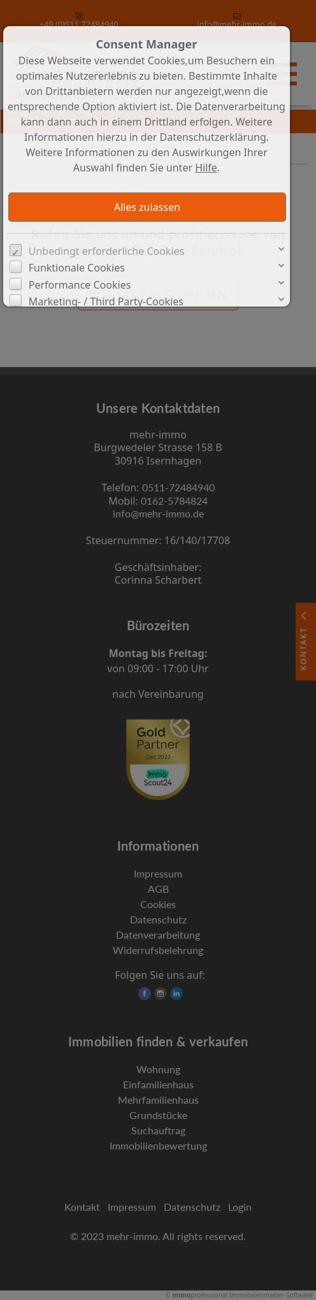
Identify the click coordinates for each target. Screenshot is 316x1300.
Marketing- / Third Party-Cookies (106, 301)
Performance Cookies (80, 285)
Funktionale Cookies (77, 268)
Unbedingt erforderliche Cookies (107, 251)
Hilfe (206, 168)
